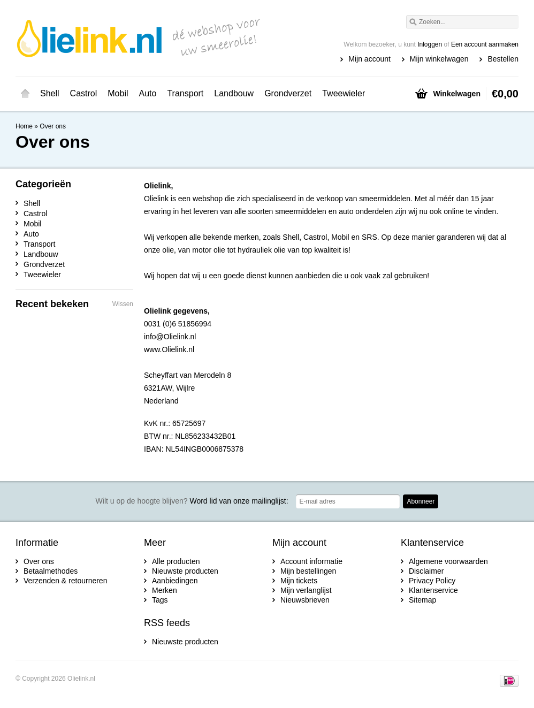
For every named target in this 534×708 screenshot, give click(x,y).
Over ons (53, 126)
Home (25, 93)
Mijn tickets (298, 580)
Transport (185, 93)
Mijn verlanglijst (306, 590)
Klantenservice (433, 590)
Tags (160, 600)
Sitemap (422, 600)
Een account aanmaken (484, 44)
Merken (164, 590)
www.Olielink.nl (169, 349)
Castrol (83, 93)
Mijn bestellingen (308, 571)
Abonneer (420, 501)
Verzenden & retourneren (65, 580)
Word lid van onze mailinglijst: (192, 501)
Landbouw (234, 93)
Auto (148, 93)
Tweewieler (343, 93)
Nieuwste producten (185, 571)
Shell (49, 93)
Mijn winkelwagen (439, 59)
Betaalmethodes (51, 571)
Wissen (122, 304)
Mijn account (369, 59)
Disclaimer (426, 571)
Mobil (118, 93)
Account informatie (311, 561)
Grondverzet (287, 93)
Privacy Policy (432, 580)
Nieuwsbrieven (305, 600)
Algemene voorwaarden (448, 561)
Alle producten (176, 561)
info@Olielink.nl (170, 336)
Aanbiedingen (175, 580)
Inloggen (429, 44)
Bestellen (502, 59)
